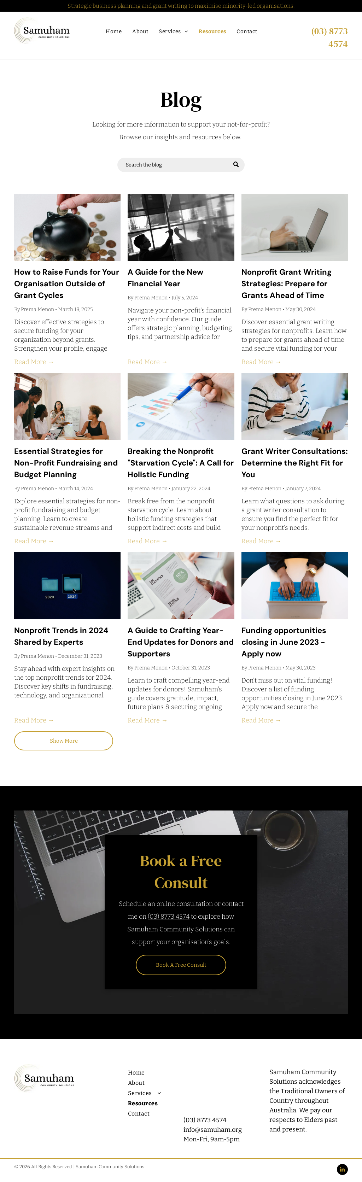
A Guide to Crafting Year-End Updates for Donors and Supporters (181, 642)
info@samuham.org (212, 1130)
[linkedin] (342, 1170)
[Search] (181, 165)
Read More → (34, 362)
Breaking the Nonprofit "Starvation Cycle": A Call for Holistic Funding (181, 463)
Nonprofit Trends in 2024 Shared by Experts (61, 636)
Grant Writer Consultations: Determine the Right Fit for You (294, 463)
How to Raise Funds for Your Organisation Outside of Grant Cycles (66, 283)
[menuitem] (113, 31)
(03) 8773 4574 (329, 37)
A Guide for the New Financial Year (165, 278)
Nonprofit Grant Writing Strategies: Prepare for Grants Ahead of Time (286, 283)
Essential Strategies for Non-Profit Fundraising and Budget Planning (66, 463)
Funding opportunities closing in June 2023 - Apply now (283, 642)
